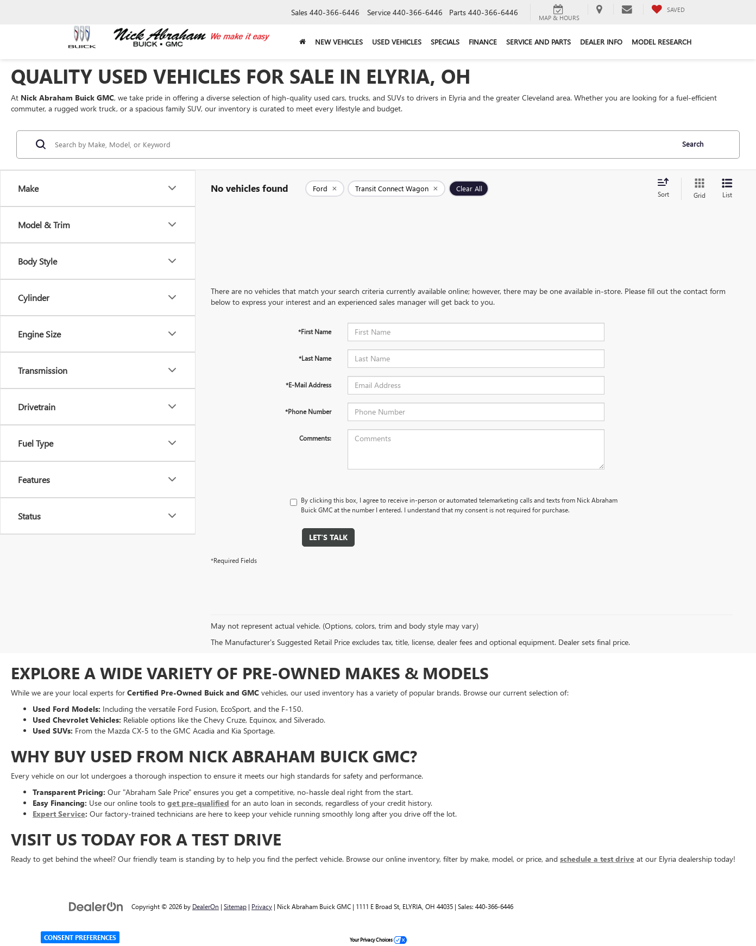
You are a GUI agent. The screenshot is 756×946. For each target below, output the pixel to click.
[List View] (727, 189)
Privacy (261, 906)
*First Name (314, 331)
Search (692, 143)
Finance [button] (483, 41)
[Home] (302, 41)
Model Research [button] (661, 41)
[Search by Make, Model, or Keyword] (362, 144)
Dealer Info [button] (601, 41)
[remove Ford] (324, 188)
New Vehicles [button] (339, 41)
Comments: (315, 438)
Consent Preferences (80, 937)
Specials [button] (445, 41)
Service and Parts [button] (538, 41)
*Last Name (315, 358)
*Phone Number (308, 411)
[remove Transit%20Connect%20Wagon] (396, 188)
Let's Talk (328, 537)
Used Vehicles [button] (396, 41)
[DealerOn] (96, 906)
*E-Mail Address (308, 384)
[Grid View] (697, 189)
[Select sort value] (666, 188)
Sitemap (235, 906)
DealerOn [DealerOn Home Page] (205, 906)
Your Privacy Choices (378, 939)
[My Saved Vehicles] (668, 9)
